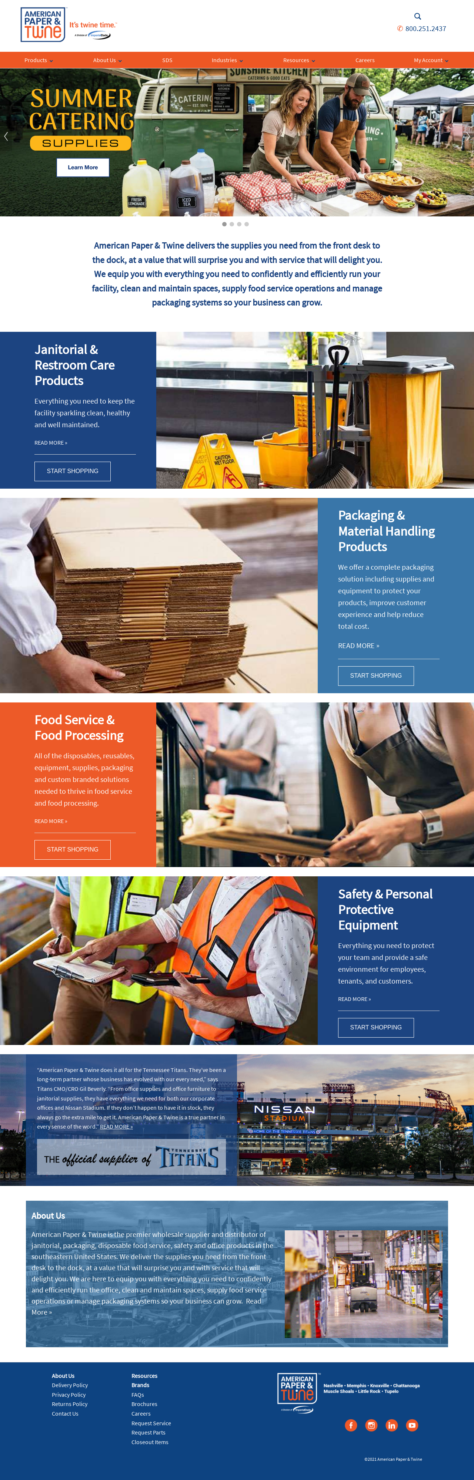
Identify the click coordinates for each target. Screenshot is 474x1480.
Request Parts (148, 1432)
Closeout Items (149, 1442)
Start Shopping (73, 471)
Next (468, 136)
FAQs (137, 1394)
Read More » (50, 442)
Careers (141, 1413)
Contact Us (65, 1413)
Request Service (151, 1423)
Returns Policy (69, 1403)
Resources (144, 1375)
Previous (6, 136)
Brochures (144, 1403)
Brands (140, 1385)
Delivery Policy (70, 1385)
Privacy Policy (69, 1394)
